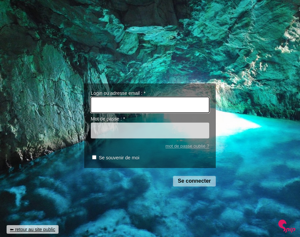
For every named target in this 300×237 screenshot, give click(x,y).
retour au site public (35, 229)
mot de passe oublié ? (187, 146)
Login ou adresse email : (118, 93)
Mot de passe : (108, 119)
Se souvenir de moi (119, 158)
